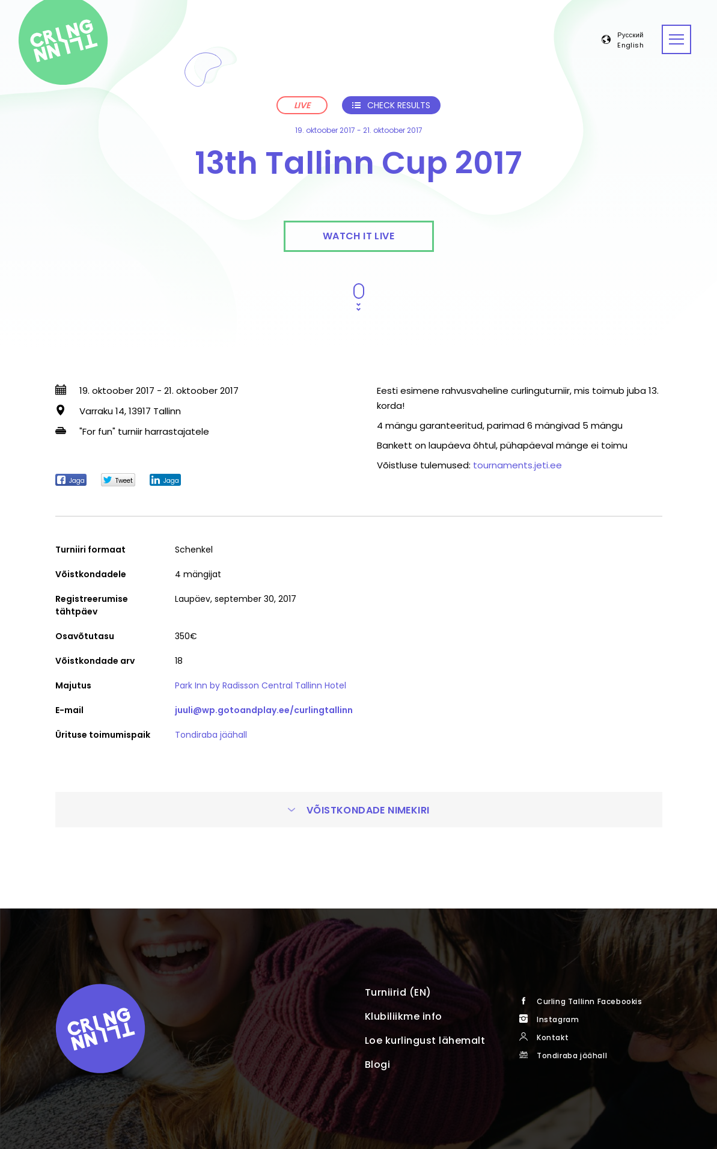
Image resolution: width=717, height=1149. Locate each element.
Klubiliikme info (403, 1016)
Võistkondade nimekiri (359, 810)
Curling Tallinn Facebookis (589, 1001)
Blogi (378, 1064)
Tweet (118, 480)
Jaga (71, 480)
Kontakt (553, 1037)
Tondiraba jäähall (211, 735)
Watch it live (358, 236)
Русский (630, 35)
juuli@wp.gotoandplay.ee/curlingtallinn (264, 710)
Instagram (558, 1019)
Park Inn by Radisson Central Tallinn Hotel (260, 685)
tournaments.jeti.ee (517, 465)
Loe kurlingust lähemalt (425, 1040)
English (630, 45)
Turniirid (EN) (398, 992)
